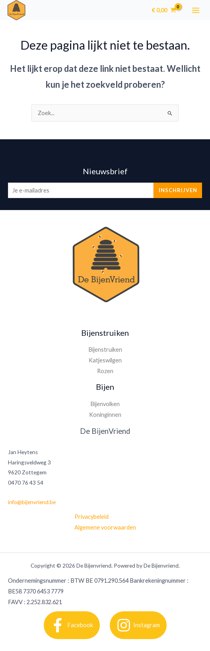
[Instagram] (138, 625)
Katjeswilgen (105, 360)
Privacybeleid (91, 516)
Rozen (105, 371)
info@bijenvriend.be (32, 502)
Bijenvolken (105, 404)
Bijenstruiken (105, 349)
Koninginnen (105, 414)
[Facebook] (72, 625)
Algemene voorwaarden (105, 527)
